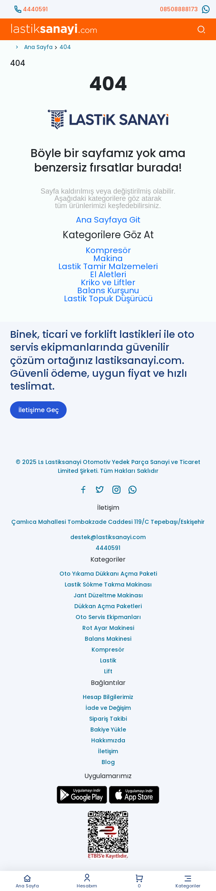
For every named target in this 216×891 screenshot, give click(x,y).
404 (65, 47)
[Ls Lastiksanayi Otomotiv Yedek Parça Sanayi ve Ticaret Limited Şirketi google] (82, 801)
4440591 (35, 9)
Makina (108, 258)
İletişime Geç (38, 410)
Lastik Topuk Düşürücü (108, 298)
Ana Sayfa (27, 881)
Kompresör (108, 250)
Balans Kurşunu (108, 290)
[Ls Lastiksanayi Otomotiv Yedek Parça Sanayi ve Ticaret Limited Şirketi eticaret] (108, 835)
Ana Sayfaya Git (108, 219)
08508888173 (179, 9)
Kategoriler (187, 881)
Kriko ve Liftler (108, 282)
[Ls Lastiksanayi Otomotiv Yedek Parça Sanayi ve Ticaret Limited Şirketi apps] (134, 801)
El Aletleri (108, 274)
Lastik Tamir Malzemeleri (108, 266)
